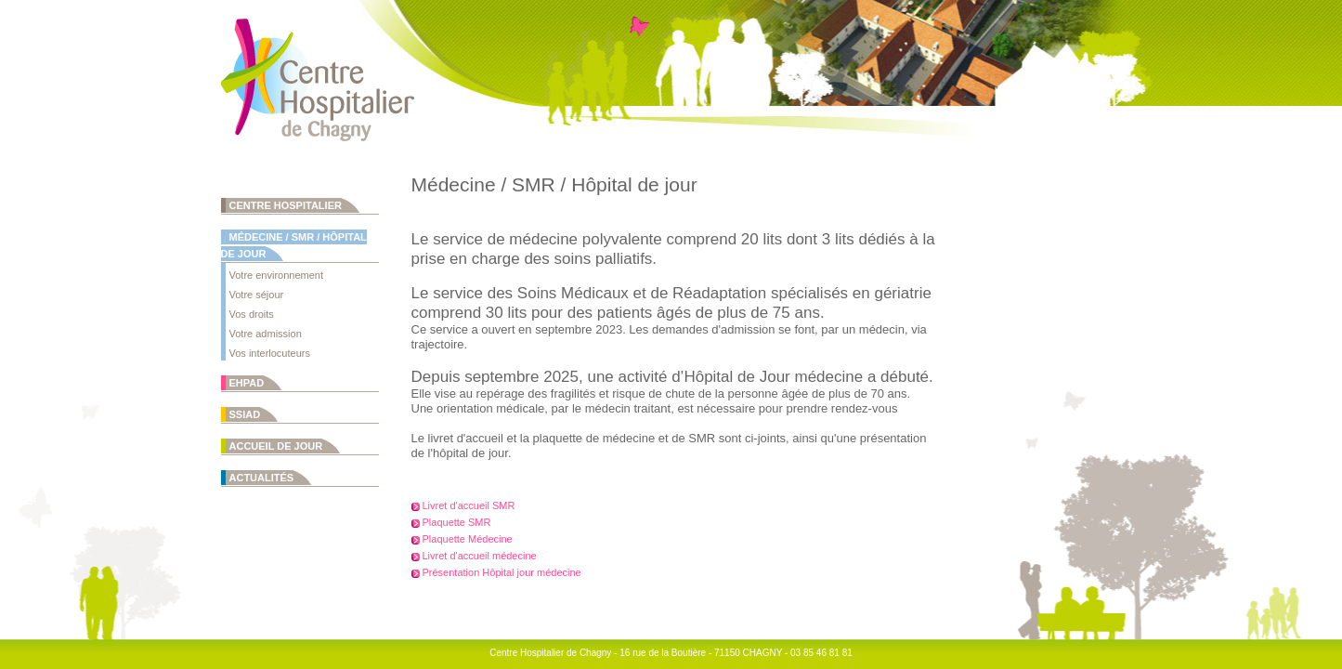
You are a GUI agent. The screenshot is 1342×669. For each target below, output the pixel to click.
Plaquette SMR (457, 522)
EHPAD (247, 382)
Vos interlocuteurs (269, 353)
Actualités (261, 477)
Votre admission (265, 333)
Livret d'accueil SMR (469, 505)
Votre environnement (276, 275)
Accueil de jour (276, 446)
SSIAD (245, 414)
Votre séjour (256, 294)
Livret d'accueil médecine (480, 555)
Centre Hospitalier (285, 205)
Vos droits (251, 314)
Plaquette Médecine (468, 538)
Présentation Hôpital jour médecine (502, 572)
